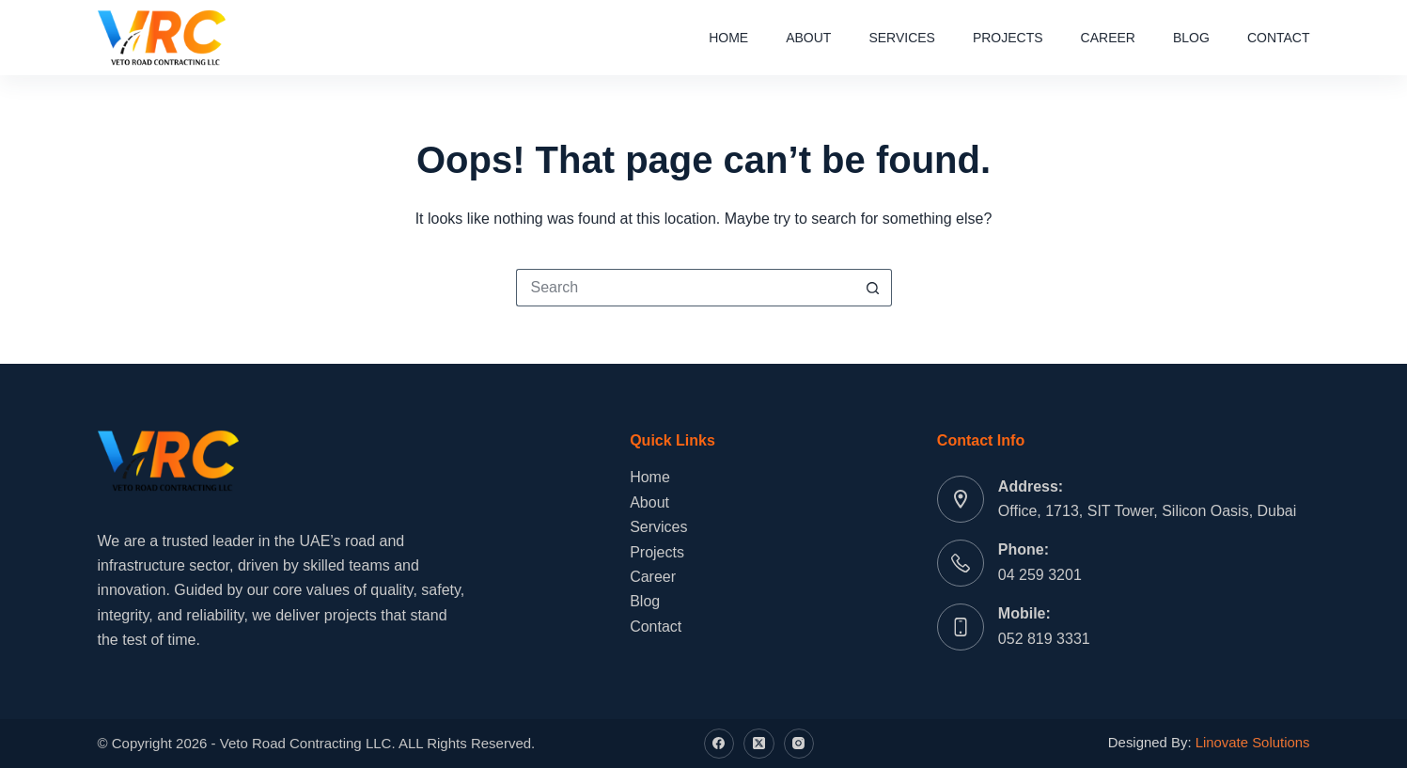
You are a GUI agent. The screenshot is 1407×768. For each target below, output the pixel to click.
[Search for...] (685, 287)
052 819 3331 (1044, 639)
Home (728, 37)
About (808, 37)
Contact (1278, 37)
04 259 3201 (1040, 575)
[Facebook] (719, 744)
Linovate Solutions (1253, 742)
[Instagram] (799, 744)
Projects (1008, 37)
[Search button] (873, 287)
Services (901, 37)
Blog (1191, 37)
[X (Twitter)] (758, 744)
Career (1108, 37)
